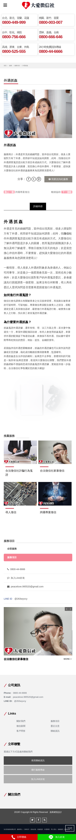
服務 (10, 65)
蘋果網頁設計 (56, 812)
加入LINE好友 (38, 779)
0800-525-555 (14, 51)
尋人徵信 (10, 512)
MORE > (67, 659)
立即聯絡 (18, 837)
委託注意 (55, 726)
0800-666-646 (50, 36)
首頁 (5, 65)
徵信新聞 (20, 726)
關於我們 (20, 721)
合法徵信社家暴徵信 (52, 470)
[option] (38, 114)
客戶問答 (20, 731)
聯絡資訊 (55, 731)
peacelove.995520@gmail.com (25, 586)
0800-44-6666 (50, 51)
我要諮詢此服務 (58, 179)
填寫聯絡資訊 (38, 760)
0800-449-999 (14, 22)
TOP (69, 828)
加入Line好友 (16, 578)
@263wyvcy (20, 598)
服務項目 (17, 65)
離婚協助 (61, 192)
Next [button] (70, 609)
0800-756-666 (14, 36)
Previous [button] (67, 609)
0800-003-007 (50, 22)
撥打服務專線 (38, 770)
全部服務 (12, 548)
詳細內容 (38, 206)
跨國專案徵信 (17, 192)
